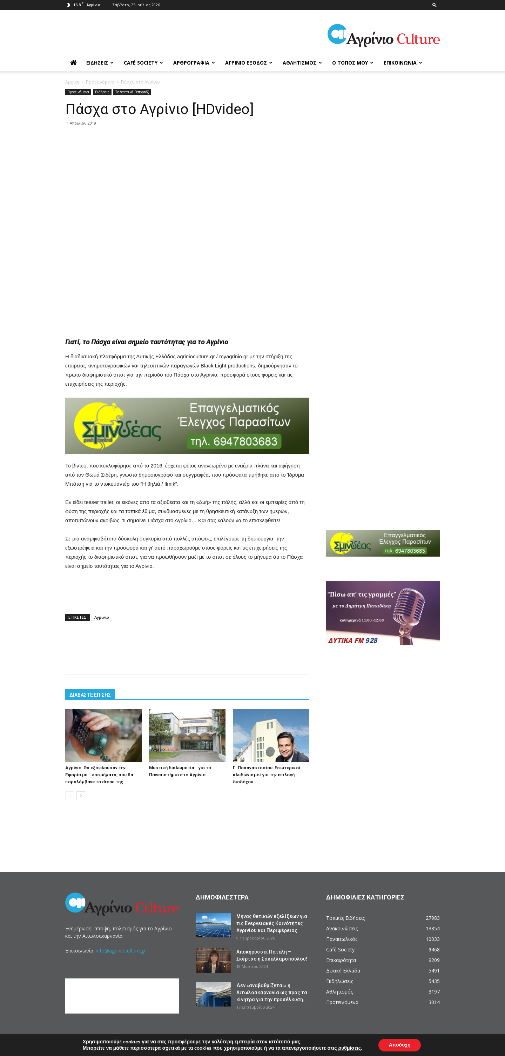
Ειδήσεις (100, 62)
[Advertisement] (187, 169)
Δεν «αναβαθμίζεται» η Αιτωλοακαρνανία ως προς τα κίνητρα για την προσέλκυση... (271, 992)
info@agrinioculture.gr (121, 950)
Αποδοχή (400, 1045)
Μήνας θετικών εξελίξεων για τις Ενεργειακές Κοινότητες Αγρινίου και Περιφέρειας (271, 923)
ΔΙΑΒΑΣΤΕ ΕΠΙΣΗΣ (90, 695)
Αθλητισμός (302, 62)
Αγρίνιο (101, 617)
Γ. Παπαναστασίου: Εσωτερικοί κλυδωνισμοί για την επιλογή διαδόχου (266, 774)
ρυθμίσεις (349, 1048)
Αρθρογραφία (194, 62)
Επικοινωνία (403, 62)
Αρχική (72, 82)
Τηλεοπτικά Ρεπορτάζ (132, 91)
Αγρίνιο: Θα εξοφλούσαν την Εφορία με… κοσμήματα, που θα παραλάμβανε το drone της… (99, 774)
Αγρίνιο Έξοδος (248, 62)
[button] (434, 4)
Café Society (143, 62)
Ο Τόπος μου (352, 62)
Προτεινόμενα (100, 82)
